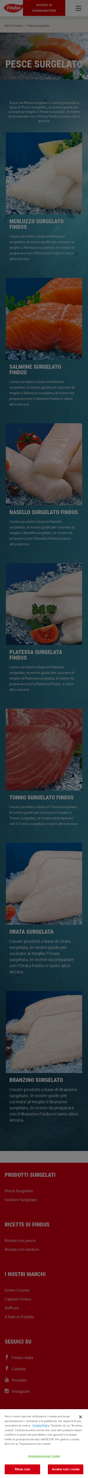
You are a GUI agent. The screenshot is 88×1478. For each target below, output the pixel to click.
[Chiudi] (80, 1417)
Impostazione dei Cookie (44, 1456)
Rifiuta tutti (22, 1469)
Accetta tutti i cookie (66, 1469)
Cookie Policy (40, 1425)
